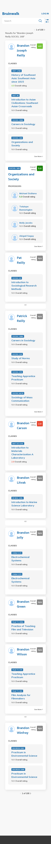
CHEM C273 (16, 574)
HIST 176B (16, 71)
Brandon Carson (23, 426)
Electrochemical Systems (20, 558)
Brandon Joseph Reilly (23, 50)
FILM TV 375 (17, 670)
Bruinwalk (10, 14)
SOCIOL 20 (16, 278)
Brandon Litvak (23, 480)
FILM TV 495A (17, 622)
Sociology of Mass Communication (22, 399)
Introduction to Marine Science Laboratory (24, 504)
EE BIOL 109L (17, 498)
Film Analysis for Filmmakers (20, 697)
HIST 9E (15, 95)
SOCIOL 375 (17, 372)
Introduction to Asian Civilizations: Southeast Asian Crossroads (24, 103)
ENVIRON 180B (18, 769)
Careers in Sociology (23, 124)
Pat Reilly (21, 260)
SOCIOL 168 (17, 138)
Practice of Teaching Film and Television (23, 628)
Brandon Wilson (23, 652)
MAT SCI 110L (17, 444)
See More (38, 156)
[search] (20, 21)
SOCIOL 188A (17, 120)
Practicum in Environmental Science (24, 754)
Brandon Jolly (23, 535)
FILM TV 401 (17, 691)
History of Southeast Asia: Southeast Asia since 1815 (23, 78)
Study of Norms (20, 358)
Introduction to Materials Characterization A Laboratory (22, 452)
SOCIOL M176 (17, 393)
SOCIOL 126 (17, 354)
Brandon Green (23, 604)
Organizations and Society (22, 143)
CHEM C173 (16, 553)
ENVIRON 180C (18, 748)
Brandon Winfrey (23, 730)
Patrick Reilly (22, 319)
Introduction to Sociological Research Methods (24, 286)
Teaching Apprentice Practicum (23, 378)
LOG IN (45, 14)
